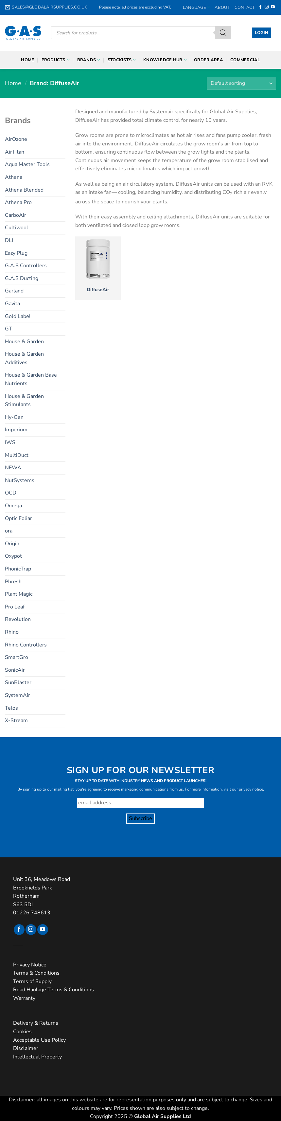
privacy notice (251, 789)
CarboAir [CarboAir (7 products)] (15, 215)
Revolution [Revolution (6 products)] (18, 619)
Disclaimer (25, 1048)
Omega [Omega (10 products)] (13, 505)
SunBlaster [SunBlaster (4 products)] (18, 682)
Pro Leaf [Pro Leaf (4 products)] (15, 606)
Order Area (208, 60)
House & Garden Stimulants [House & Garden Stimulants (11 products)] (24, 400)
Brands (88, 60)
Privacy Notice (29, 964)
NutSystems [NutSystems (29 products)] (19, 480)
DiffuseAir (98, 290)
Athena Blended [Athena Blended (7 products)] (24, 190)
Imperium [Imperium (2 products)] (16, 429)
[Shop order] (241, 83)
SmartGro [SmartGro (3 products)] (16, 657)
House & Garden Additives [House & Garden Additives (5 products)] (24, 358)
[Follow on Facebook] (260, 7)
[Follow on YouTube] (273, 7)
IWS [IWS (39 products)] (10, 442)
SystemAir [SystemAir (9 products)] (17, 695)
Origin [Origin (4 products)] (12, 543)
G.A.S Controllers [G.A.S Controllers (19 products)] (26, 265)
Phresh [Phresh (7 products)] (13, 581)
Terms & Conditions (36, 973)
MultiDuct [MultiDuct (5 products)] (16, 455)
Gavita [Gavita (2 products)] (12, 303)
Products (56, 60)
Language (196, 7)
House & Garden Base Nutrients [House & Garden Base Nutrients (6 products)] (31, 379)
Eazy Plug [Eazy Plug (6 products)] (16, 253)
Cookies (22, 1031)
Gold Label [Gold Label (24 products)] (18, 316)
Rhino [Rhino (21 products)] (12, 632)
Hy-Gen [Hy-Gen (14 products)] (14, 417)
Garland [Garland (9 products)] (14, 290)
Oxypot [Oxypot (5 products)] (13, 556)
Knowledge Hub (165, 60)
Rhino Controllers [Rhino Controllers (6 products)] (26, 644)
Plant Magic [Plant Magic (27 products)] (18, 594)
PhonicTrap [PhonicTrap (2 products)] (18, 568)
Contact (245, 7)
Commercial (245, 60)
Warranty (24, 998)
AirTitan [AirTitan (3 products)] (14, 152)
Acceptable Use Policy (39, 1040)
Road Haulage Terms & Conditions (53, 989)
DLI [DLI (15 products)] (9, 240)
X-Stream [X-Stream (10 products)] (16, 720)
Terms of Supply (32, 981)
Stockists (122, 60)
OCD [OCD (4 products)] (10, 492)
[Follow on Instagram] (267, 7)
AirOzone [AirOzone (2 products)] (16, 139)
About (222, 7)
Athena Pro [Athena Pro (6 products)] (18, 202)
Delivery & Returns (35, 1023)
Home (27, 60)
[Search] (223, 32)
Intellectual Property (37, 1056)
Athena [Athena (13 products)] (13, 177)
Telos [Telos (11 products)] (11, 708)
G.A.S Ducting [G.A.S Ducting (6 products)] (21, 278)
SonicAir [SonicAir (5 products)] (15, 670)
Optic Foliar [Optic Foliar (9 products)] (18, 518)
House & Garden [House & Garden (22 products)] (24, 341)
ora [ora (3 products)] (8, 530)
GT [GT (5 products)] (8, 328)
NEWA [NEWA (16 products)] (13, 467)
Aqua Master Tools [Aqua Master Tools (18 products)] (27, 164)
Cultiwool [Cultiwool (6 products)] (16, 227)
